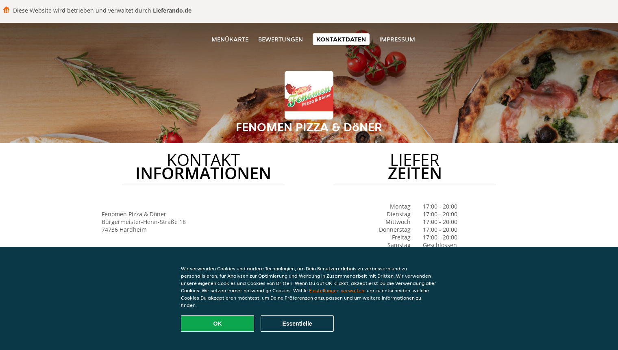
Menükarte (229, 39)
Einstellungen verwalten (336, 290)
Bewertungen (280, 39)
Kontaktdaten (341, 39)
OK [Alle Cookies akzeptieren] (217, 323)
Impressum (397, 39)
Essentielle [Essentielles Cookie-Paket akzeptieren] (297, 323)
